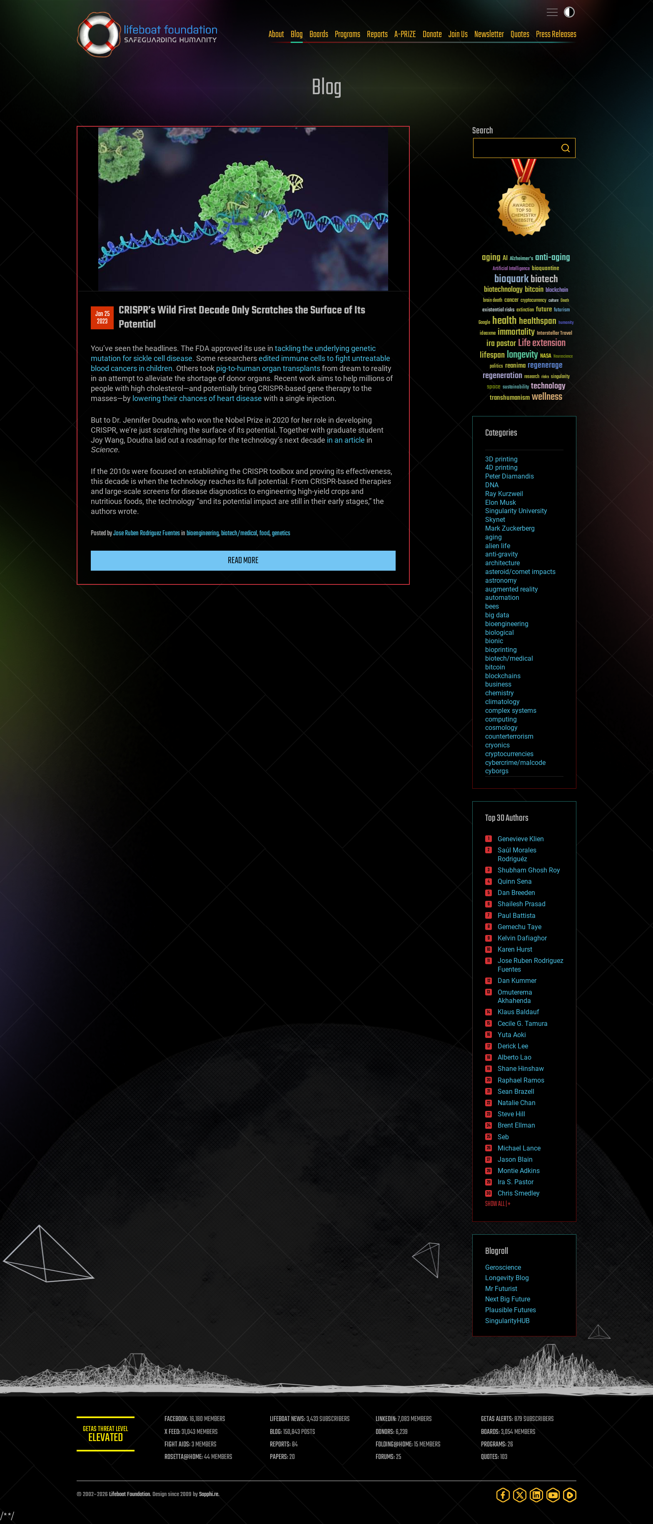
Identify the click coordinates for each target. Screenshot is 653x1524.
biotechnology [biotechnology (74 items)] (503, 290)
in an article (346, 440)
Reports (377, 35)
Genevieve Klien (521, 839)
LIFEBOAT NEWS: (288, 1419)
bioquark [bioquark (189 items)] (511, 279)
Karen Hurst (515, 949)
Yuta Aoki (512, 1035)
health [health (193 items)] (504, 321)
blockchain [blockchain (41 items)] (557, 290)
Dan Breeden (516, 893)
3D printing (501, 459)
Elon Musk (500, 502)
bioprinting (501, 650)
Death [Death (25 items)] (565, 300)
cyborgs (496, 771)
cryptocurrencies (509, 754)
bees (492, 606)
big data (497, 615)
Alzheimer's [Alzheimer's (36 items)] (521, 259)
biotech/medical (239, 533)
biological (499, 633)
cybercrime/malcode (515, 763)
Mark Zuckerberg (510, 528)
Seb (503, 1137)
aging (493, 537)
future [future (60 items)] (544, 309)
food (264, 533)
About (276, 35)
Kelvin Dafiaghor (522, 938)
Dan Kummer (517, 981)
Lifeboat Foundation (129, 1494)
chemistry (499, 693)
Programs (347, 35)
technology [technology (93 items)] (548, 386)
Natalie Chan (517, 1103)
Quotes (520, 35)
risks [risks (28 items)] (545, 376)
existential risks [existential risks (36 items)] (498, 310)
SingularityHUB (507, 1321)
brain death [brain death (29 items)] (492, 300)
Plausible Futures (510, 1310)
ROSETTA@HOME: (184, 1457)
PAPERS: (279, 1457)
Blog (297, 35)
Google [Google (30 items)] (484, 323)
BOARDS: (490, 1432)
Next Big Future (507, 1299)
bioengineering (203, 533)
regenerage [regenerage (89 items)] (545, 365)
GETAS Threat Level (105, 1435)
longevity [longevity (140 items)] (522, 355)
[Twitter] (519, 1495)
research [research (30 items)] (531, 377)
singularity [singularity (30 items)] (560, 377)
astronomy (501, 580)
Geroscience (503, 1267)
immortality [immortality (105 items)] (516, 332)
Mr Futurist (501, 1289)
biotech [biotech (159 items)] (544, 279)
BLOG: (276, 1432)
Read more (243, 561)
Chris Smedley (519, 1193)
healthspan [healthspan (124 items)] (537, 321)
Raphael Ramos (521, 1080)
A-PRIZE (405, 35)
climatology (502, 702)
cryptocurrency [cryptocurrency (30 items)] (533, 300)
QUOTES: (490, 1457)
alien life (497, 546)
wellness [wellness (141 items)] (547, 397)
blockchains (503, 676)
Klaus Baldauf (518, 1012)
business (498, 684)
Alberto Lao (514, 1057)
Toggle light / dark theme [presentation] (569, 12)
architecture (502, 563)
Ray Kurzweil (504, 494)
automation (502, 598)
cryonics (497, 745)
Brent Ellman (516, 1125)
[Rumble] (569, 1495)
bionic (494, 641)
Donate (432, 35)
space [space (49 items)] (494, 386)
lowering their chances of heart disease (197, 398)
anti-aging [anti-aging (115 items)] (552, 258)
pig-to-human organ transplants (268, 368)
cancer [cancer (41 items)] (511, 300)
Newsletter (489, 35)
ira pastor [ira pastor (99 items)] (501, 343)
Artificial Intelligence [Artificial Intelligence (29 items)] (511, 269)
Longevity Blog (507, 1278)
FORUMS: (385, 1457)
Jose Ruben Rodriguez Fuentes (146, 533)
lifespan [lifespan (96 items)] (492, 355)
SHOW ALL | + (498, 1204)
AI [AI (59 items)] (505, 259)
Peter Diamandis (509, 476)
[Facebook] (503, 1495)
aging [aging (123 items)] (491, 258)
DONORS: (385, 1432)
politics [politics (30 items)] (496, 366)
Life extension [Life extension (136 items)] (542, 343)
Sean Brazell (516, 1091)
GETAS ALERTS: (497, 1419)
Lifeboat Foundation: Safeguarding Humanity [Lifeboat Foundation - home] (147, 35)
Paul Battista (517, 916)
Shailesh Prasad (522, 904)
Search (566, 148)
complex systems (510, 710)
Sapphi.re (208, 1494)
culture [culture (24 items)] (553, 300)
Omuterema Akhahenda (515, 996)
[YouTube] (553, 1495)
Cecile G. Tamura (523, 1024)
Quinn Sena (515, 881)
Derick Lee (513, 1046)
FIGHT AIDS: (178, 1444)
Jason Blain (515, 1159)
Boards (318, 35)
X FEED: (173, 1432)
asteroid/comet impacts (520, 572)
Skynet (495, 520)
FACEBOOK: (177, 1419)
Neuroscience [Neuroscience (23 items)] (563, 357)
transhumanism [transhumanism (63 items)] (510, 398)
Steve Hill (511, 1114)
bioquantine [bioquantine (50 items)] (545, 268)
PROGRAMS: (494, 1444)
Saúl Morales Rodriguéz (517, 854)
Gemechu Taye (519, 927)
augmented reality (511, 589)
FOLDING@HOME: (394, 1444)
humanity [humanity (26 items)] (566, 323)
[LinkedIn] (536, 1495)
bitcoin (495, 667)
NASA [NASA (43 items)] (545, 356)
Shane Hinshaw (521, 1069)
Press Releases (556, 35)
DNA (491, 485)
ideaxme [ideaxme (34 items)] (488, 334)
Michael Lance (519, 1148)
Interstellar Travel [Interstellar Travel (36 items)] (554, 334)
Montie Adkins (519, 1171)
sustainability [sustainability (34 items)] (516, 388)
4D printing (501, 467)
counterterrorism (509, 736)
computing (501, 719)
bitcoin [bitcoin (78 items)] (534, 290)
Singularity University (516, 511)
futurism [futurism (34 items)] (562, 310)
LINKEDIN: (386, 1419)
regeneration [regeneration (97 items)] (502, 376)
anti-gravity (501, 554)
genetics (281, 533)
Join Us (458, 35)
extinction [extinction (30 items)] (525, 310)
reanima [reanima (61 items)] (515, 366)
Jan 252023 (102, 318)
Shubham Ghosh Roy (529, 870)
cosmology (501, 728)
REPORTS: (280, 1444)
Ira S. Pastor (515, 1182)
